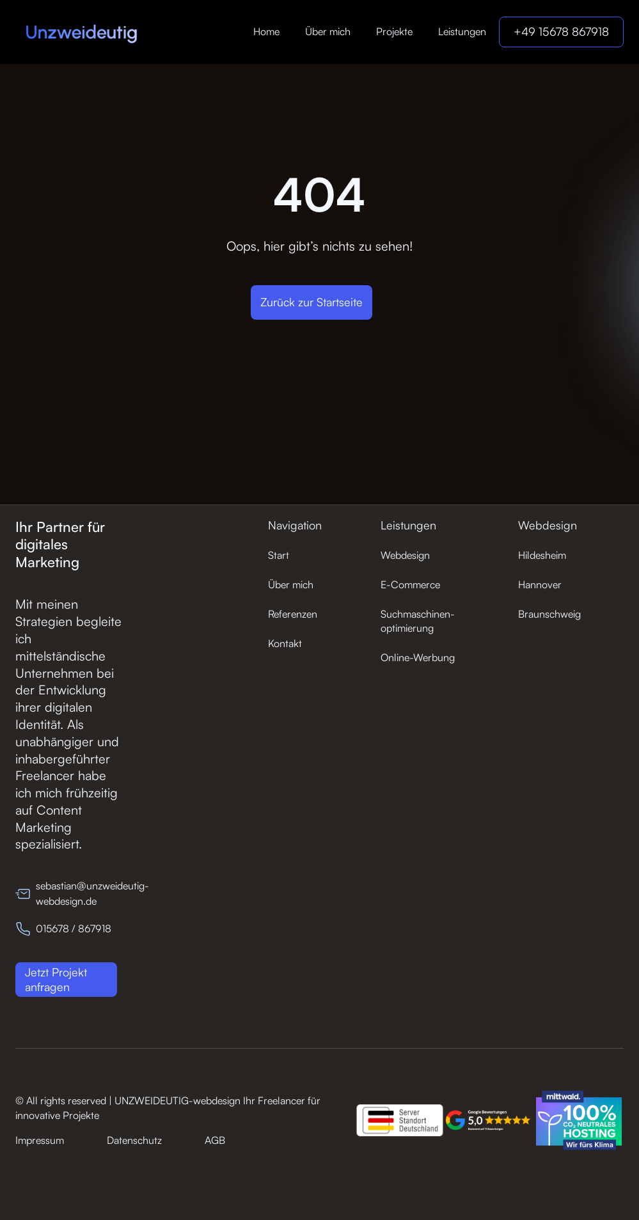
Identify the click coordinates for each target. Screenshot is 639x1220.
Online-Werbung (418, 657)
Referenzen (292, 613)
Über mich (328, 31)
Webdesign (405, 555)
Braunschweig (549, 613)
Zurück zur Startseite (311, 302)
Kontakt (285, 643)
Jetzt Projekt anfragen (56, 979)
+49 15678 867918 (561, 31)
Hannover (540, 584)
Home (266, 31)
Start (278, 555)
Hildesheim (542, 555)
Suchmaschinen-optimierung (418, 620)
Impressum (39, 1140)
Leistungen (462, 31)
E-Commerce (410, 584)
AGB (215, 1140)
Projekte (394, 31)
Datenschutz (134, 1140)
